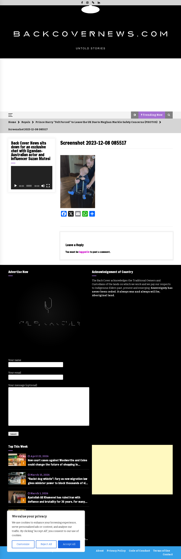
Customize (23, 544)
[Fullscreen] (48, 186)
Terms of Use (161, 550)
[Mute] (43, 186)
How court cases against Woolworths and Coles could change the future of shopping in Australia (57, 462)
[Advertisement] (90, 85)
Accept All (69, 544)
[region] (46, 531)
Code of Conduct (139, 550)
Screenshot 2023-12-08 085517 (93, 142)
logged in (84, 252)
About (100, 550)
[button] (134, 115)
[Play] (15, 186)
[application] (31, 177)
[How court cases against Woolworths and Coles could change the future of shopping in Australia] (17, 460)
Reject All (46, 544)
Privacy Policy (116, 550)
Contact (168, 554)
